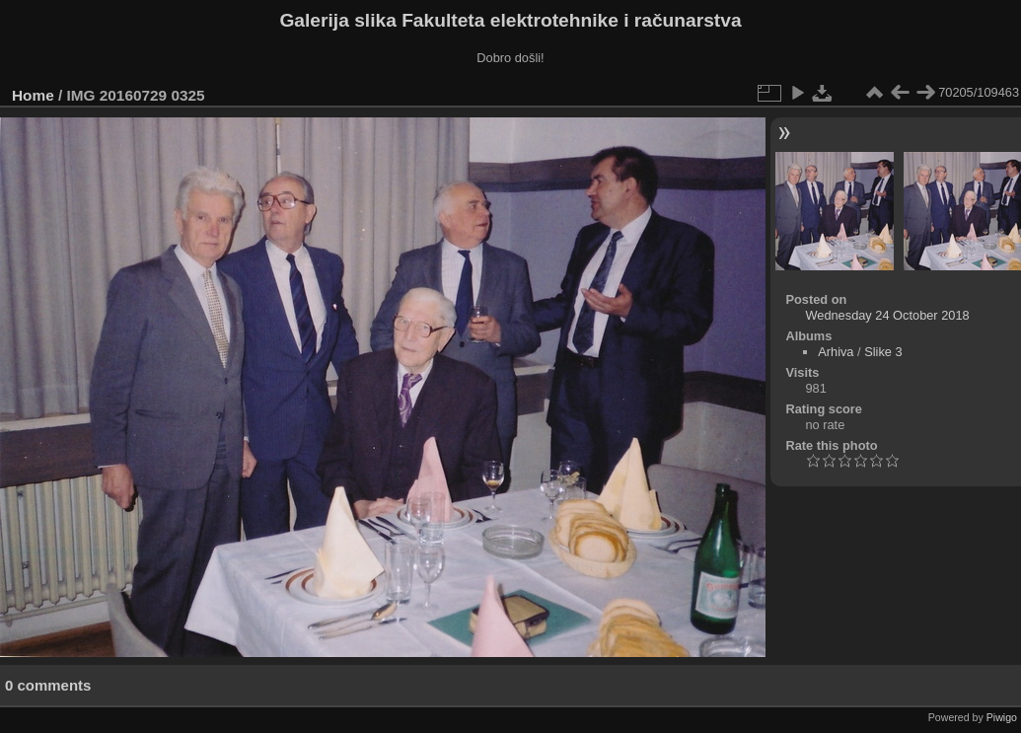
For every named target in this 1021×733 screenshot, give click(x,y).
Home (33, 95)
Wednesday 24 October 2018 (887, 315)
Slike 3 (883, 351)
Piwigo (1001, 717)
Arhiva (835, 351)
